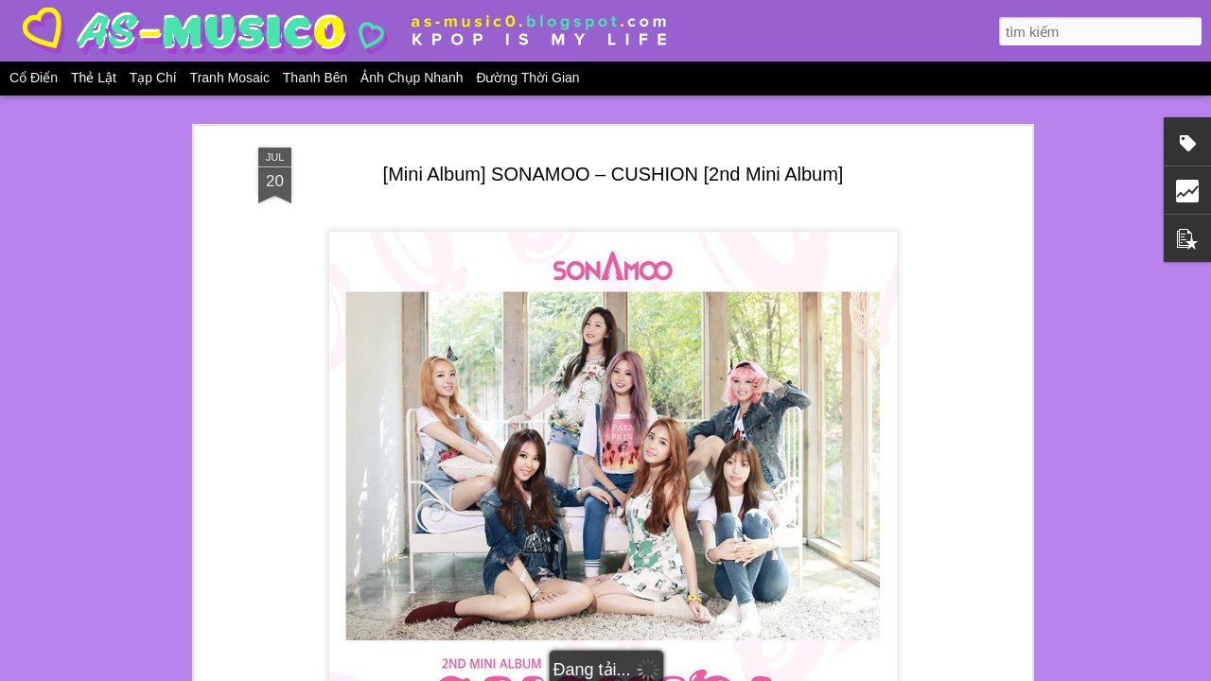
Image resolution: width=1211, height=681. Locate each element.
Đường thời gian (527, 77)
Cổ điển (33, 77)
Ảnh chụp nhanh (411, 77)
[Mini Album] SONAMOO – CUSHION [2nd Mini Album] (613, 174)
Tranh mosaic (230, 77)
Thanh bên (315, 77)
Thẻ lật (93, 77)
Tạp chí (153, 77)
